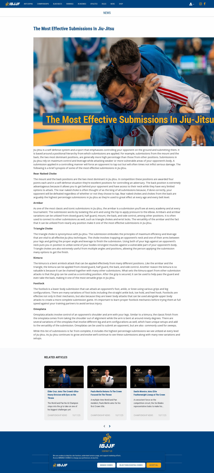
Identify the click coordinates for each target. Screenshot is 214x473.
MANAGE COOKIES (106, 465)
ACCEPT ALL (153, 465)
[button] (191, 4)
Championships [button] (43, 4)
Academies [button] (82, 4)
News (113, 4)
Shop (121, 4)
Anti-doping (28, 4)
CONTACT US (107, 451)
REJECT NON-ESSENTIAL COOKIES (131, 465)
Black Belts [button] (57, 4)
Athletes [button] (93, 4)
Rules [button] (104, 4)
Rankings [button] (69, 4)
